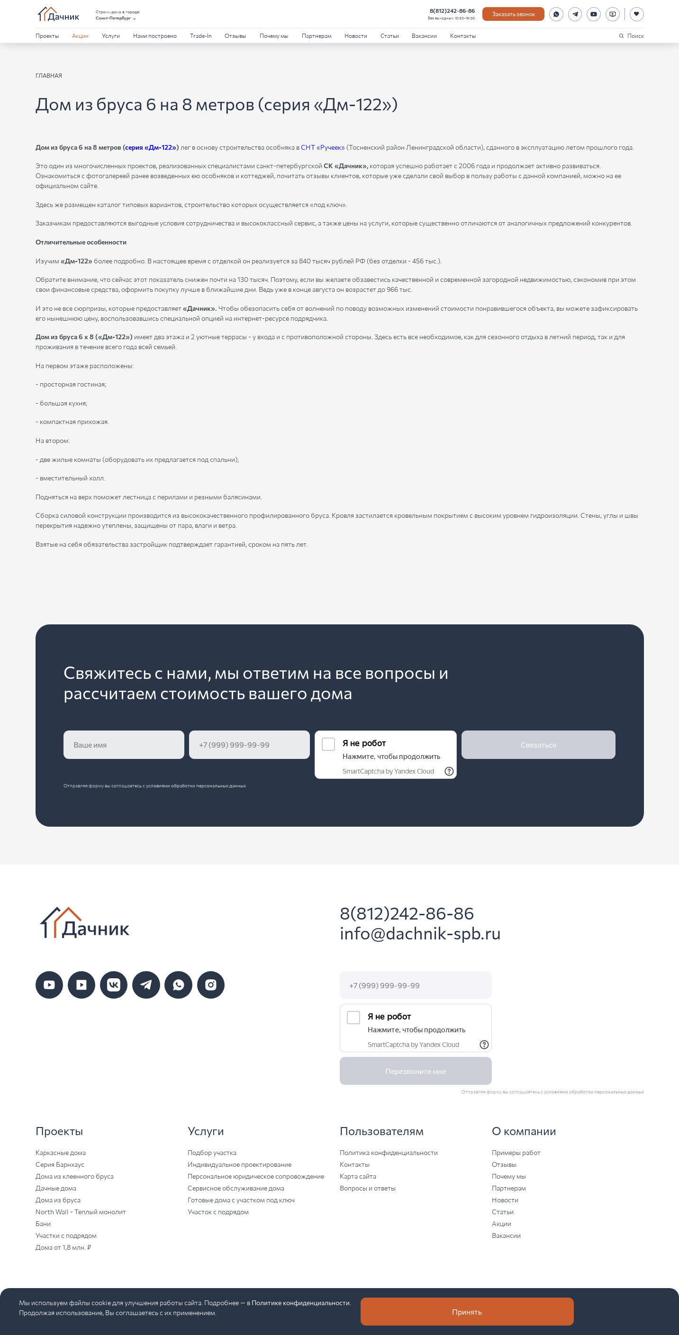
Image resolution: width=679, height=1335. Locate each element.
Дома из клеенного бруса (75, 1176)
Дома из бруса (58, 1199)
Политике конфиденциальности (301, 1302)
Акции (80, 35)
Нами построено (155, 35)
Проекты (47, 35)
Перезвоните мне (415, 1070)
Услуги (111, 35)
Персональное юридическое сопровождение (256, 1176)
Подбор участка (212, 1152)
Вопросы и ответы (368, 1187)
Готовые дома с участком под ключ (241, 1199)
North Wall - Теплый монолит (81, 1211)
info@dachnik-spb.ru (420, 932)
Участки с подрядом (66, 1235)
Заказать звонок (513, 13)
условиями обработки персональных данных (196, 785)
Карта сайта (358, 1176)
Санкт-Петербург (116, 18)
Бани (43, 1223)
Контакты (463, 35)
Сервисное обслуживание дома (236, 1187)
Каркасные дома (61, 1152)
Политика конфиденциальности (389, 1152)
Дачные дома (56, 1187)
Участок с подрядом (218, 1211)
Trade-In (201, 35)
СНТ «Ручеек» (323, 147)
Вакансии (424, 35)
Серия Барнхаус (60, 1164)
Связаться (538, 744)
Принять (467, 1311)
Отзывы (235, 35)
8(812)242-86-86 (452, 10)
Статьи (389, 35)
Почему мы (274, 35)
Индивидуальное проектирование (239, 1164)
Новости (355, 35)
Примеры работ (516, 1152)
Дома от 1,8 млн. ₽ (63, 1247)
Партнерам (316, 35)
